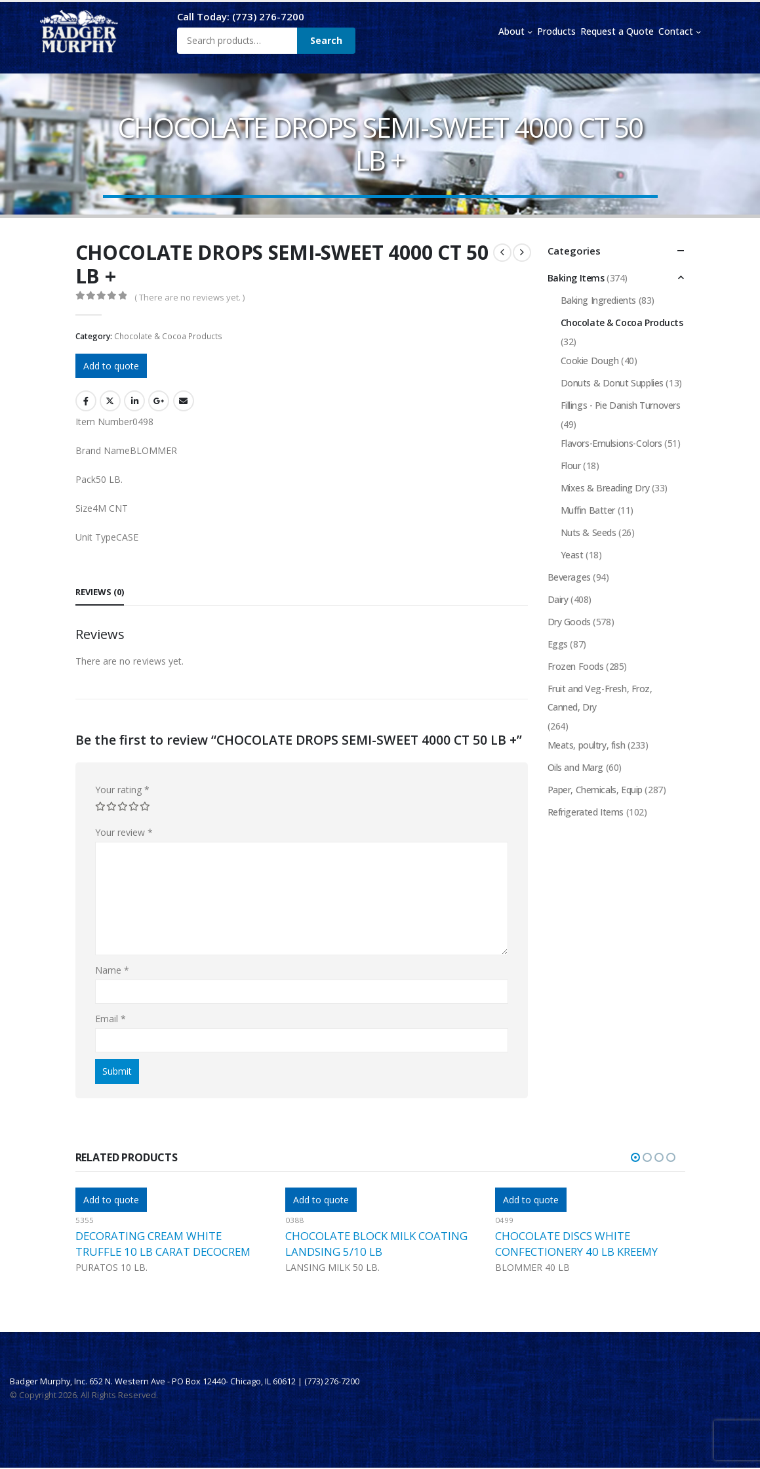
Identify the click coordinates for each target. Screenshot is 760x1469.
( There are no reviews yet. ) (189, 297)
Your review (124, 832)
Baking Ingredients (598, 300)
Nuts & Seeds (588, 532)
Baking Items (576, 278)
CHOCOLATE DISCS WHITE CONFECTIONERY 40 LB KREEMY (576, 1243)
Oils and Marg (576, 767)
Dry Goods (569, 621)
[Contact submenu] (698, 31)
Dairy (558, 599)
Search (326, 40)
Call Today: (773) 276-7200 (240, 16)
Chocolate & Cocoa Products (168, 336)
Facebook (85, 400)
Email (183, 400)
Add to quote (111, 366)
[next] (522, 252)
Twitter (110, 400)
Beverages (569, 577)
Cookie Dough (590, 360)
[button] (635, 1157)
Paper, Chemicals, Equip (595, 789)
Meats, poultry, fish (587, 745)
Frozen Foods (576, 666)
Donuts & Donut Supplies (612, 383)
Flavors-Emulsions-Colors (611, 443)
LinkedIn (134, 400)
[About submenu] (529, 31)
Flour (571, 465)
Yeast (572, 554)
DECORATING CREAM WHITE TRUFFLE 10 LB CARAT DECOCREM (162, 1243)
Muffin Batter (588, 510)
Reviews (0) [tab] (99, 592)
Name (112, 970)
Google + (158, 400)
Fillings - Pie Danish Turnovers (621, 405)
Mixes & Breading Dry (605, 488)
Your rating (122, 789)
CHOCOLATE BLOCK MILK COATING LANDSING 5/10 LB (376, 1243)
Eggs (558, 644)
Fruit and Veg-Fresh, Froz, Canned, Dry (600, 697)
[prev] (502, 252)
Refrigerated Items (586, 812)
